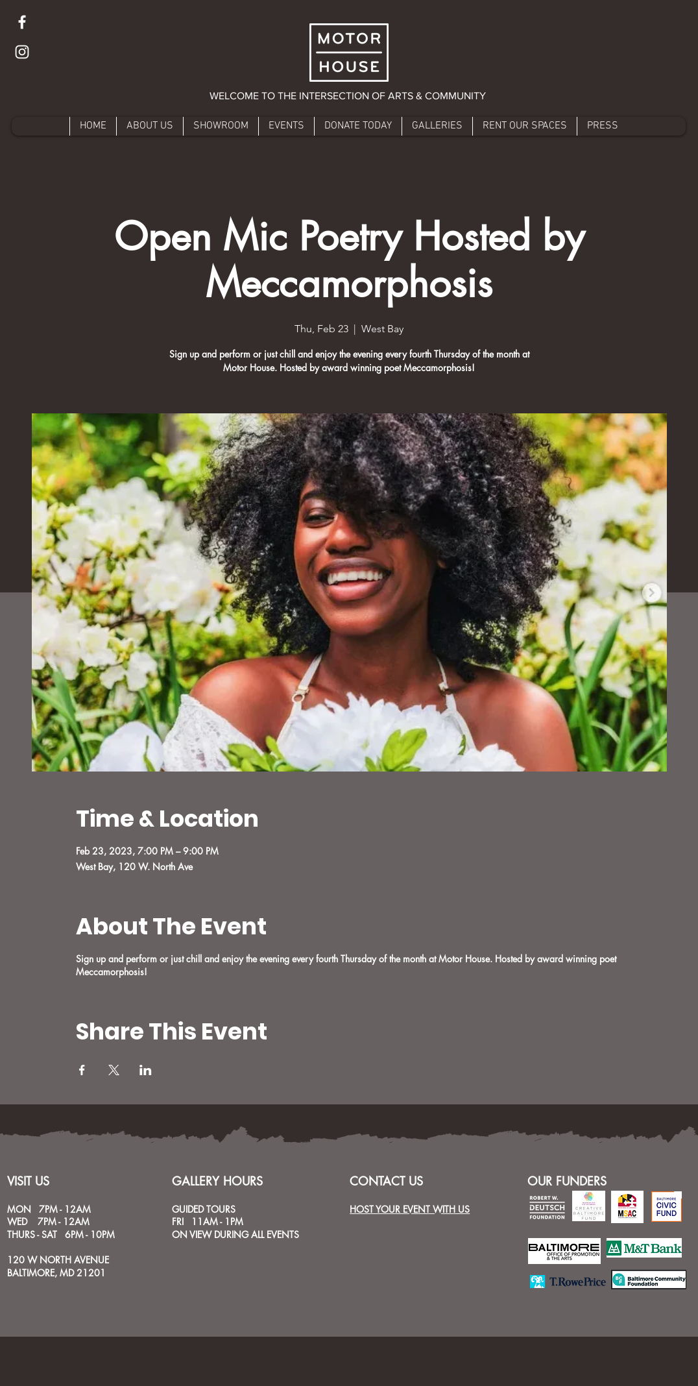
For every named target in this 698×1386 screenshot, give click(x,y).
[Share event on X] (114, 1070)
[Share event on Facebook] (82, 1070)
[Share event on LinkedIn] (145, 1070)
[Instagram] (22, 52)
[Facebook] (22, 22)
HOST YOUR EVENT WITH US (410, 1209)
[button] (349, 96)
